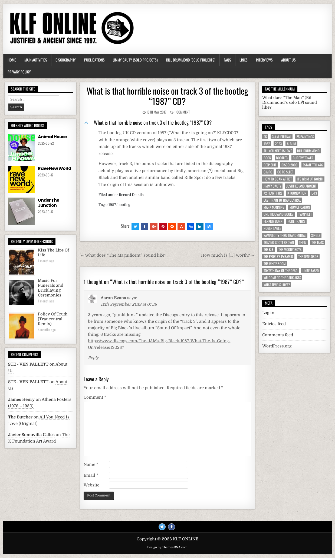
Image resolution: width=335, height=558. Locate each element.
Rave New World (54, 168)
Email (91, 475)
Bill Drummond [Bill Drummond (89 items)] (308, 150)
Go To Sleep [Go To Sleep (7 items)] (285, 172)
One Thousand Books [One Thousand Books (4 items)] (278, 214)
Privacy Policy (19, 72)
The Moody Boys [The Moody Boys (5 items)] (289, 249)
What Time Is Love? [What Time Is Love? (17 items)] (277, 284)
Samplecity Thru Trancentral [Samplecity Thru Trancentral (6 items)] (285, 235)
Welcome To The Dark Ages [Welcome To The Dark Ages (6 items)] (282, 277)
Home (12, 60)
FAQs (227, 60)
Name (91, 464)
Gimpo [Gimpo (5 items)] (268, 172)
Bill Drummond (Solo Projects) (190, 60)
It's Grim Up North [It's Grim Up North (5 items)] (310, 179)
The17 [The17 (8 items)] (302, 242)
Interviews (264, 60)
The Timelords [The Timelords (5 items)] (308, 256)
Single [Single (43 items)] (315, 235)
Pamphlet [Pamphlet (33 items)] (305, 214)
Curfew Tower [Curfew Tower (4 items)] (303, 157)
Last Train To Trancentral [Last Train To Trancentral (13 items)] (282, 200)
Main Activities (35, 60)
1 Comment (182, 112)
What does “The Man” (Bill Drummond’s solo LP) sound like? (289, 102)
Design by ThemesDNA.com (167, 547)
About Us (288, 60)
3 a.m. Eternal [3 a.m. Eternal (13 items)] (281, 136)
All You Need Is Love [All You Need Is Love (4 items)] (278, 150)
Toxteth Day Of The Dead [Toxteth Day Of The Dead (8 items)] (280, 270)
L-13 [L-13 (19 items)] (314, 193)
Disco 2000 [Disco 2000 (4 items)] (289, 164)
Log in (268, 312)
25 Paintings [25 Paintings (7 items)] (305, 136)
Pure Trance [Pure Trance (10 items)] (296, 221)
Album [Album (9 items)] (291, 143)
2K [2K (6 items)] (265, 136)
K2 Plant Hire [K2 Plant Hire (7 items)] (273, 193)
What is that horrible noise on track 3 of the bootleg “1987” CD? (167, 95)
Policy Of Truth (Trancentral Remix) (52, 319)
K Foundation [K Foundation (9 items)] (296, 193)
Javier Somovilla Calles (31, 434)
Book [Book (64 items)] (267, 157)
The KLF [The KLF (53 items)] (268, 249)
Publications (94, 60)
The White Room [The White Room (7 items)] (275, 263)
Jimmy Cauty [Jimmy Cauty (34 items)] (272, 186)
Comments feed (277, 335)
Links (243, 60)
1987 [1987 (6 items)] (267, 143)
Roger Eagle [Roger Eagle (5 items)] (272, 228)
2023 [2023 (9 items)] (278, 143)
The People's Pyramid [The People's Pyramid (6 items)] (278, 256)
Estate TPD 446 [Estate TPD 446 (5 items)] (313, 164)
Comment (95, 397)
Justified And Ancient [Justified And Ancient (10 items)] (301, 186)
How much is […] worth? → (228, 255)
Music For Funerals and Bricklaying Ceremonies (50, 288)
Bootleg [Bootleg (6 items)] (282, 157)
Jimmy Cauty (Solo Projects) (135, 60)
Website (91, 485)
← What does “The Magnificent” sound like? (123, 255)
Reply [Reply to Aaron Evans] (93, 358)
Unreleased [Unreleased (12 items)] (311, 270)
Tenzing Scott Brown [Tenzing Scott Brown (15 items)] (279, 242)
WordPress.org (276, 346)
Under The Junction (48, 202)
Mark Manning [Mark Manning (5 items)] (274, 207)
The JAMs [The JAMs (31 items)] (317, 242)
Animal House (52, 137)
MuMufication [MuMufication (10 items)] (300, 207)
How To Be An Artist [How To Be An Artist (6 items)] (278, 179)
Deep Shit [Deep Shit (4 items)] (270, 164)
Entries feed (274, 323)
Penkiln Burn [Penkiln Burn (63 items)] (273, 221)
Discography (65, 60)
